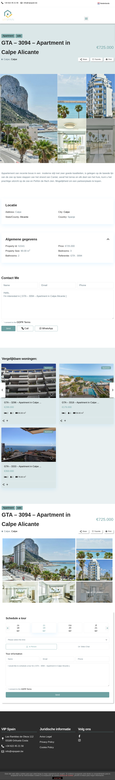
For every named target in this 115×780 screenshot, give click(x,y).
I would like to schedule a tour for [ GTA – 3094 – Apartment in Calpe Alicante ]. (57, 674)
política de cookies (66, 775)
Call (25, 328)
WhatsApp (46, 328)
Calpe (14, 59)
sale (19, 35)
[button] (86, 18)
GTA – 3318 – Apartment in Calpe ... (80, 402)
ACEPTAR (57, 778)
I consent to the (17, 322)
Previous (8, 628)
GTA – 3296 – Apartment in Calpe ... (22, 402)
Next (107, 628)
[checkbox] (2, 321)
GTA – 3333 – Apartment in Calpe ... (22, 466)
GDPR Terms (23, 322)
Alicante (24, 217)
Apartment (8, 35)
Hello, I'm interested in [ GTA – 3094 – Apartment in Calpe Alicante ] (57, 304)
